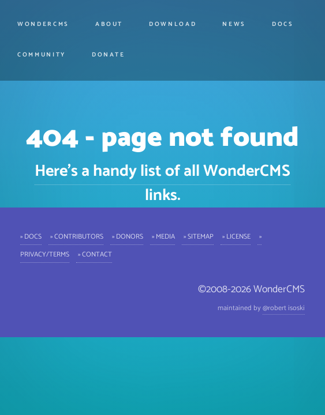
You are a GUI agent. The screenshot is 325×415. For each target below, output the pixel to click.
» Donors (126, 236)
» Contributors (75, 236)
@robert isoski (284, 308)
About (109, 24)
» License (236, 236)
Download (172, 24)
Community (41, 55)
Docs (283, 24)
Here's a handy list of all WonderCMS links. (162, 183)
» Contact (94, 254)
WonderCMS (43, 24)
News (234, 24)
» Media (162, 236)
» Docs (31, 236)
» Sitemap (198, 236)
